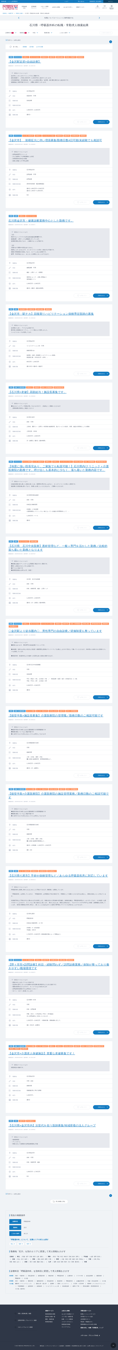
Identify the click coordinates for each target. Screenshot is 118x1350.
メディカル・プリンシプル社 (89, 1335)
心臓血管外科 (80, 1281)
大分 (69, 1262)
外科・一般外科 (20, 1281)
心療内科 (70, 1275)
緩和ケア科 (76, 1286)
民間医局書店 (49, 1321)
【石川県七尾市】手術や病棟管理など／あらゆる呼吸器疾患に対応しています (58, 875)
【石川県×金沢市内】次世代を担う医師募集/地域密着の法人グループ (52, 1125)
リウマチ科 (79, 1275)
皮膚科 (52, 1283)
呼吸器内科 (60, 1275)
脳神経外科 (40, 1281)
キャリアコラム (66, 1327)
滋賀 (73, 1259)
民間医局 (10, 7)
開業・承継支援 (49, 1319)
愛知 (39, 1259)
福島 (41, 1256)
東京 (54, 1256)
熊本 (65, 1262)
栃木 (73, 1256)
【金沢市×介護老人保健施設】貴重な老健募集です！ (41, 1053)
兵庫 (70, 1259)
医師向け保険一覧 (50, 1316)
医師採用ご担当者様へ (96, 1)
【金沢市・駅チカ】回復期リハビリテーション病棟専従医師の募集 (51, 313)
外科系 (11, 1281)
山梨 (91, 1256)
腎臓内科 (17, 1278)
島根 (14, 1262)
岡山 (98, 1259)
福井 (20, 1244)
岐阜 (28, 1244)
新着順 (25, 46)
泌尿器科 (30, 1286)
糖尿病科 (99, 1275)
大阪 (62, 1259)
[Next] (99, 18)
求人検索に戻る (60, 1201)
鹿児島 (77, 1262)
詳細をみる (101, 122)
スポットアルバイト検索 (25, 1327)
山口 (18, 1262)
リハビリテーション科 (52, 1286)
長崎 (62, 1262)
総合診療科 (89, 1275)
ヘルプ (66, 1)
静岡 (46, 1259)
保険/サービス (80, 7)
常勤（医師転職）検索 (24, 1313)
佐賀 (58, 1262)
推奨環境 (68, 1345)
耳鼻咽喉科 (21, 1286)
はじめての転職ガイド (68, 1314)
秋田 (34, 1256)
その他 (26, 1278)
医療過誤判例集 (66, 1324)
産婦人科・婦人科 (41, 1283)
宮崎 (72, 1262)
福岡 (55, 1262)
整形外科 (30, 1281)
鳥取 (11, 1262)
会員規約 (61, 1345)
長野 (95, 1256)
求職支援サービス (86, 1310)
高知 (41, 1262)
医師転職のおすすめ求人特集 (89, 1324)
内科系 (11, 1275)
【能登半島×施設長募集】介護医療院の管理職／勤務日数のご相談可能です (55, 715)
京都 (66, 1259)
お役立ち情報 (56, 7)
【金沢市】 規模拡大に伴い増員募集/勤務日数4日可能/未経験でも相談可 (55, 140)
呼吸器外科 (69, 1281)
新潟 (98, 1256)
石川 (22, 1259)
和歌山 (81, 1259)
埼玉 (61, 1256)
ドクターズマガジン (67, 1321)
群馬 (77, 1256)
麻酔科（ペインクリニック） (24, 1283)
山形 (38, 1256)
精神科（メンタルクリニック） (96, 1283)
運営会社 (42, 1345)
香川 (31, 1262)
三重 (49, 1259)
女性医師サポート (86, 1319)
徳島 (34, 1262)
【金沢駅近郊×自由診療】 (24, 61)
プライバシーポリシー (52, 1345)
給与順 (32, 46)
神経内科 (51, 1275)
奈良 (77, 1259)
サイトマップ (99, 1345)
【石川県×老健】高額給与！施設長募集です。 (37, 392)
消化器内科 (31, 1275)
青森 (23, 1256)
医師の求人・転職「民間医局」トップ (92, 1327)
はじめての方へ (68, 7)
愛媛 (38, 1262)
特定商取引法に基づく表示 (79, 1345)
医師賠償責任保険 (50, 1314)
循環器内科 (41, 1275)
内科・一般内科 (20, 1275)
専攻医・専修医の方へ (87, 1321)
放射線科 (39, 1286)
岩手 (27, 1256)
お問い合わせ (91, 1345)
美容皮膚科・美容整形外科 (91, 1286)
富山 (12, 1244)
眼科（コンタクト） (64, 1283)
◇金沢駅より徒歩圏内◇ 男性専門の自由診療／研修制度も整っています (55, 630)
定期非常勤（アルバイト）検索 (27, 1320)
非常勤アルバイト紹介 (87, 1316)
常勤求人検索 (19, 13)
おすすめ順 (39, 46)
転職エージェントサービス (88, 1314)
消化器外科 (50, 1281)
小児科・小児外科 (78, 1283)
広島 (95, 1259)
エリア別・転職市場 (67, 1316)
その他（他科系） (20, 1289)
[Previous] (19, 18)
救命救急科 (65, 1286)
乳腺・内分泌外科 (93, 1281)
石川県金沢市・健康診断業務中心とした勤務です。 (41, 220)
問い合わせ (81, 1)
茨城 (70, 1256)
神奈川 (66, 1256)
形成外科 (60, 1281)
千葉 (58, 1256)
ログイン (110, 1)
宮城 (30, 1256)
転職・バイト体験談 (67, 1319)
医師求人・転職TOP (8, 13)
